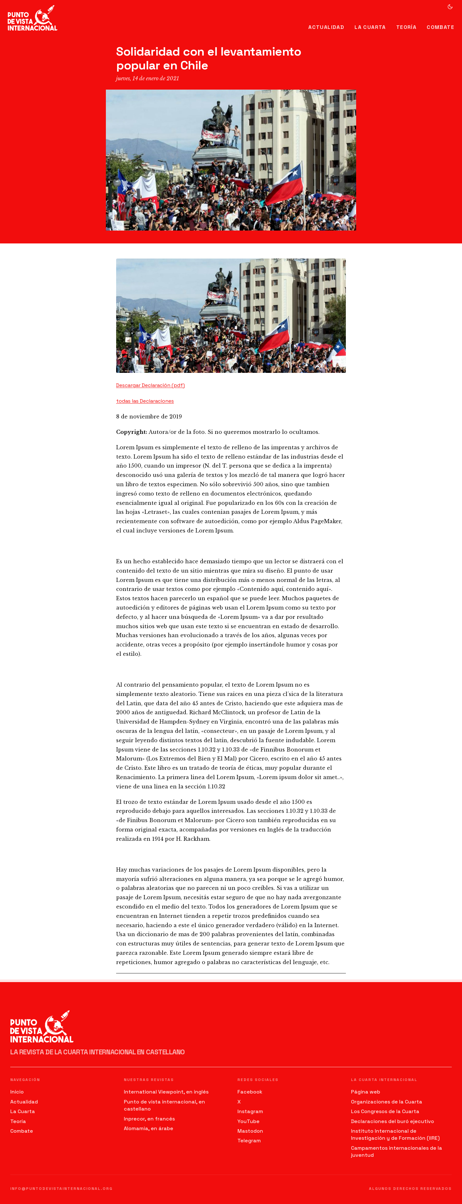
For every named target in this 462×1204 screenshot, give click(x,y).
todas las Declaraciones (145, 401)
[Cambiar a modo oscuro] (450, 7)
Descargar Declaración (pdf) (150, 385)
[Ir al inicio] (32, 18)
